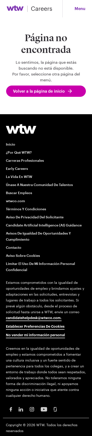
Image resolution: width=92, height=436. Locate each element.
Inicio (10, 144)
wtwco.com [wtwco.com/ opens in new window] (15, 201)
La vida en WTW (19, 176)
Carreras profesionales (25, 160)
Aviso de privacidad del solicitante (35, 217)
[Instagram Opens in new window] (32, 409)
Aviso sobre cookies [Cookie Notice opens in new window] (23, 255)
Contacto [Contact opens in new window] (13, 247)
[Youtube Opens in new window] (44, 409)
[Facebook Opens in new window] (11, 409)
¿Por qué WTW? (19, 152)
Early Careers (17, 168)
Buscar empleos (19, 193)
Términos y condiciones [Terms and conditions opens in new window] (26, 209)
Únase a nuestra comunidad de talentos (39, 185)
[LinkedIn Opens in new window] (21, 409)
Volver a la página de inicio (39, 91)
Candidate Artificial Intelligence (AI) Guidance (44, 225)
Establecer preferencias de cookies (35, 326)
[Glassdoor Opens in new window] (55, 409)
